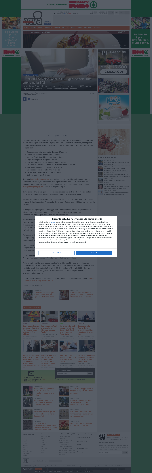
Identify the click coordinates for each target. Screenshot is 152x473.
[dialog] (76, 236)
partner (53, 222)
